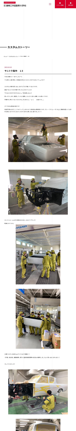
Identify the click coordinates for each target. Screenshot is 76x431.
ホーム (5, 51)
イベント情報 (60, 4)
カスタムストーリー (19, 42)
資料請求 (71, 4)
